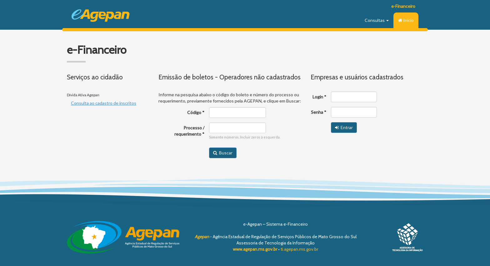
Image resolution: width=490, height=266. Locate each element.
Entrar (344, 127)
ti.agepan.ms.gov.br (299, 249)
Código (194, 112)
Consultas (377, 20)
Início (406, 20)
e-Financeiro (403, 6)
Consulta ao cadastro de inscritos (103, 103)
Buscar (222, 152)
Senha (317, 112)
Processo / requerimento (189, 131)
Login (317, 96)
